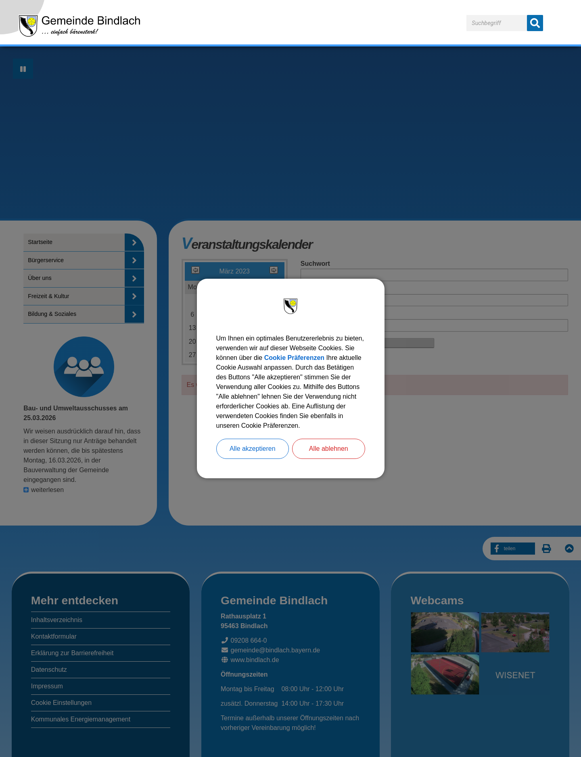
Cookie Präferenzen (294, 357)
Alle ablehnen (328, 448)
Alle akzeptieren (253, 448)
